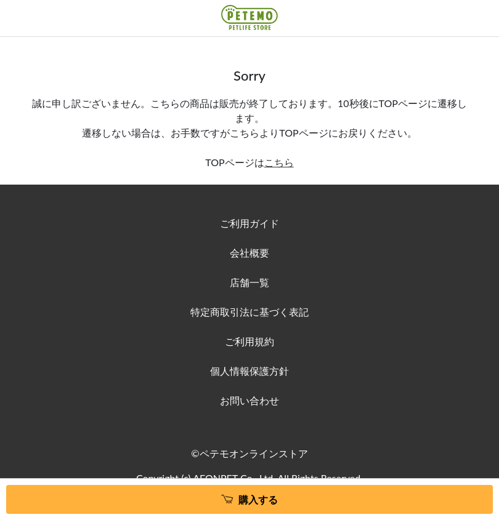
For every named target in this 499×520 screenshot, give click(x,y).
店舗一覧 (249, 282)
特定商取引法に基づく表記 (249, 312)
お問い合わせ (249, 400)
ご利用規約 (249, 341)
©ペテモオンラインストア (249, 453)
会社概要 (249, 252)
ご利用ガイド (249, 223)
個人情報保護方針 (249, 371)
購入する (258, 499)
